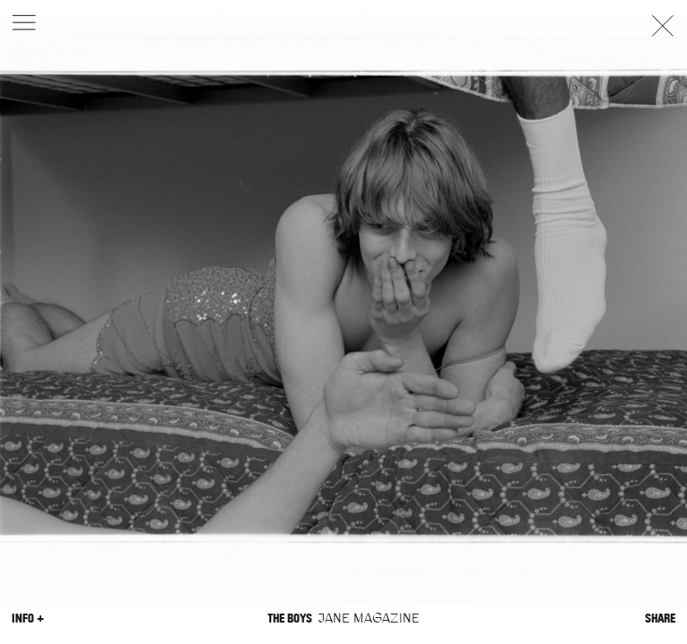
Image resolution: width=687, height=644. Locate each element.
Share (660, 618)
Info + (28, 618)
